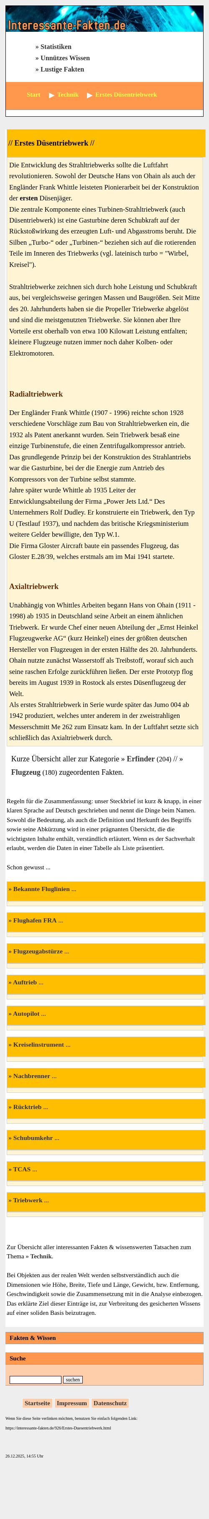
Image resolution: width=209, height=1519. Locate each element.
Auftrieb (25, 982)
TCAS (22, 1169)
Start (34, 94)
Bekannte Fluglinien (41, 888)
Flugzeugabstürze (38, 951)
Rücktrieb (27, 1106)
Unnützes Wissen (65, 58)
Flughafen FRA (35, 920)
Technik (41, 1256)
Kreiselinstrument (38, 1044)
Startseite (37, 1403)
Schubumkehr (33, 1137)
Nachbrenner (31, 1075)
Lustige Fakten (62, 69)
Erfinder (141, 759)
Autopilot (26, 1013)
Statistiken (56, 47)
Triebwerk (28, 1200)
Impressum (72, 1403)
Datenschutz (110, 1403)
